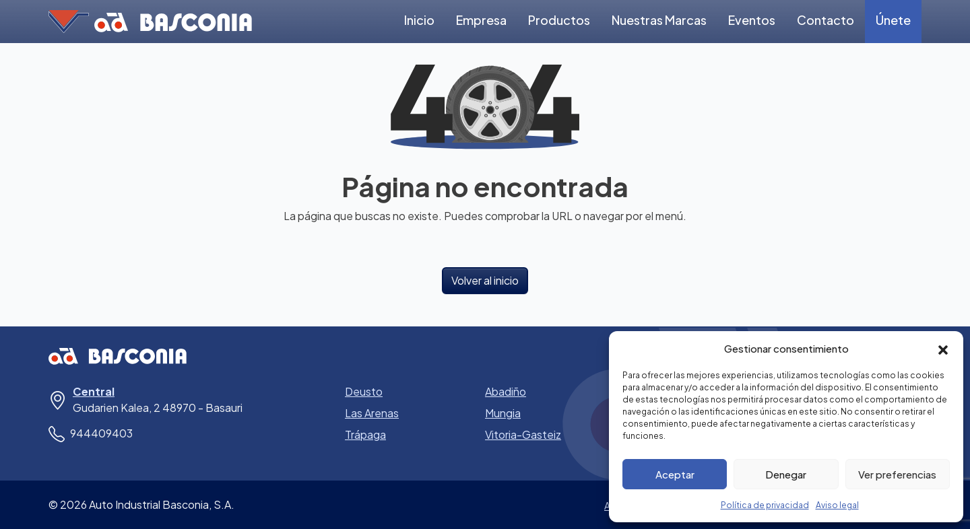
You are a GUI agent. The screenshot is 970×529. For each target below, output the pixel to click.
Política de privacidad (765, 505)
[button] (943, 348)
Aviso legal (837, 505)
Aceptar (674, 474)
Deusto (364, 391)
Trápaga (365, 434)
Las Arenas (372, 413)
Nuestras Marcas (659, 20)
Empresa (481, 20)
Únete (893, 20)
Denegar (785, 474)
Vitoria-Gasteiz (523, 434)
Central (94, 391)
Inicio (419, 20)
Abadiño (505, 391)
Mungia (503, 413)
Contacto (825, 20)
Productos (559, 20)
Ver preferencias (897, 474)
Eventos (751, 20)
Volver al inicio (485, 280)
